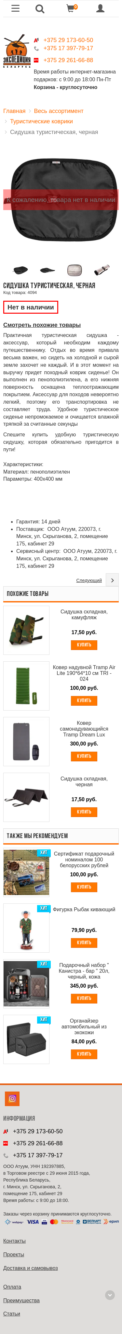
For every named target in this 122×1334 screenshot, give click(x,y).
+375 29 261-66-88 (68, 60)
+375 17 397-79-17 (68, 48)
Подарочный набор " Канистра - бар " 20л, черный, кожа (84, 971)
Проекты (13, 1254)
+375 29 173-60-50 (68, 40)
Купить (84, 645)
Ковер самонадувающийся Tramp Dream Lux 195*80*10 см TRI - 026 (84, 729)
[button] (39, 8)
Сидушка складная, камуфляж (84, 614)
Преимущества (21, 1300)
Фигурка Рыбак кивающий (84, 909)
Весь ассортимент (59, 111)
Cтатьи (11, 1314)
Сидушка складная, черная (84, 781)
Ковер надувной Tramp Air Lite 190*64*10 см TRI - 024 (84, 673)
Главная (14, 111)
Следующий (89, 580)
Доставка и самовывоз (30, 1268)
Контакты (14, 1241)
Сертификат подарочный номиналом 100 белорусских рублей (84, 859)
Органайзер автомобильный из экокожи (84, 1026)
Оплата (12, 1287)
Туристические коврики (41, 121)
